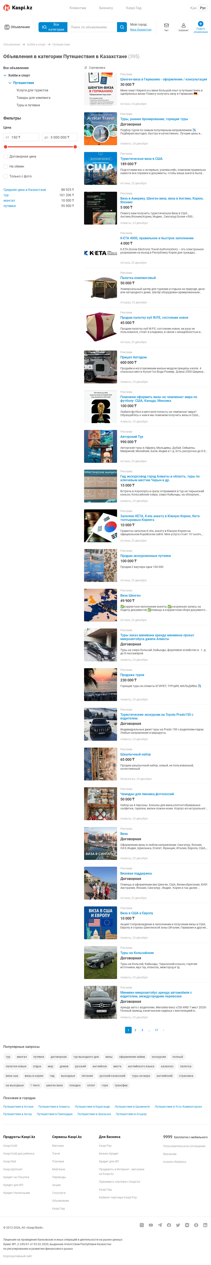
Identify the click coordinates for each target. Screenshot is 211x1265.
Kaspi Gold (10, 1145)
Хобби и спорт (16, 75)
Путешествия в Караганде (92, 1106)
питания (87, 1075)
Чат (166, 27)
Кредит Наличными (16, 1192)
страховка (186, 1075)
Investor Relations (174, 1161)
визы (109, 1056)
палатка (185, 1066)
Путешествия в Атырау (131, 1114)
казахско (167, 1066)
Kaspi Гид (58, 1208)
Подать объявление (201, 27)
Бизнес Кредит (109, 1153)
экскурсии (159, 1056)
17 (156, 1030)
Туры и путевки (28, 105)
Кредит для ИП (13, 1185)
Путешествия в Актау (17, 1114)
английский (164, 1075)
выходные (68, 1075)
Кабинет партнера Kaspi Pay (118, 1197)
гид (52, 1075)
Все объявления (16, 68)
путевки (10, 206)
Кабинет (184, 27)
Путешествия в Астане (18, 1106)
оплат (91, 1085)
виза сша (12, 1075)
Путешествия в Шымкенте (132, 1106)
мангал (9, 200)
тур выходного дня (86, 1056)
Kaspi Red (9, 1161)
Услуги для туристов (32, 90)
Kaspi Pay (105, 1145)
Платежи (58, 1161)
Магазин (58, 1145)
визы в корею (34, 1075)
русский (80, 1066)
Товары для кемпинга (33, 98)
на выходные (15, 1085)
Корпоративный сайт (17, 1256)
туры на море (141, 1075)
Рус (203, 8)
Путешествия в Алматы (54, 1106)
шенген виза (54, 1085)
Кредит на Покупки (16, 1177)
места (117, 1066)
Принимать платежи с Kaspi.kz (119, 1181)
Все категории (53, 27)
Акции (56, 1185)
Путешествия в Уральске (94, 1114)
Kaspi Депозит (13, 1169)
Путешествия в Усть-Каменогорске (178, 1106)
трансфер (121, 1085)
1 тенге (35, 1085)
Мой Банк (58, 1169)
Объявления (16, 27)
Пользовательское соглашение (184, 1146)
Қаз (193, 8)
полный (177, 1056)
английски (100, 1066)
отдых (37, 1066)
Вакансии (169, 1154)
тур (6, 195)
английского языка (141, 1066)
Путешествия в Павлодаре (55, 1114)
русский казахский (112, 1075)
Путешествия (21, 83)
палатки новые (16, 1066)
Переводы (59, 1177)
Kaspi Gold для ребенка (18, 1153)
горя (105, 1085)
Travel (56, 1153)
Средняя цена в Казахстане (25, 190)
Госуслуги (59, 1192)
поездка (75, 1085)
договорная (59, 1056)
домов (64, 1066)
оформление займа (132, 1056)
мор (50, 1066)
